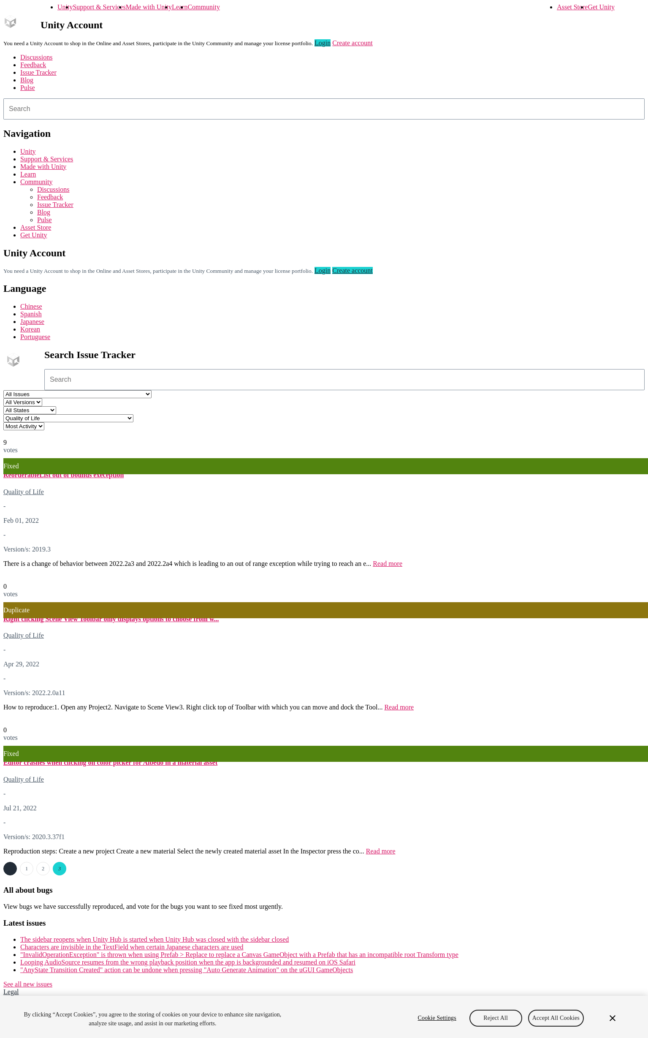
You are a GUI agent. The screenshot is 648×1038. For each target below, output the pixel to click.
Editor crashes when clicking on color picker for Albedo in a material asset (110, 762)
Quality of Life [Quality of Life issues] (23, 491)
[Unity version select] (22, 402)
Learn (179, 7)
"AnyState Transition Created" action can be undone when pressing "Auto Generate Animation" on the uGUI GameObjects (186, 969)
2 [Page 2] (43, 869)
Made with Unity (149, 7)
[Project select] (77, 394)
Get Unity (601, 7)
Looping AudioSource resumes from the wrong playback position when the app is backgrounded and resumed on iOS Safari (187, 962)
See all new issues (27, 984)
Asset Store (572, 7)
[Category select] (68, 418)
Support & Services (99, 7)
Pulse (27, 87)
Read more (387, 563)
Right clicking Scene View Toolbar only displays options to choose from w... (111, 618)
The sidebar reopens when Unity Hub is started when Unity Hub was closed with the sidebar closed (154, 939)
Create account (352, 42)
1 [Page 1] (26, 869)
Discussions (36, 57)
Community (203, 7)
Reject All (495, 1018)
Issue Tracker (38, 72)
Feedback (33, 64)
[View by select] (23, 426)
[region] (324, 1017)
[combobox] (324, 109)
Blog (26, 80)
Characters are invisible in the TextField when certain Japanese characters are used (132, 947)
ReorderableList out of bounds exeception (63, 474)
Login (323, 42)
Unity (65, 7)
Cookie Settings (437, 1018)
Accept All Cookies (556, 1018)
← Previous (10, 868)
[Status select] (29, 410)
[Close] (612, 1018)
